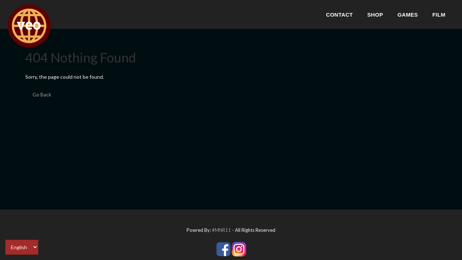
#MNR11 (221, 230)
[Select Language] (21, 247)
